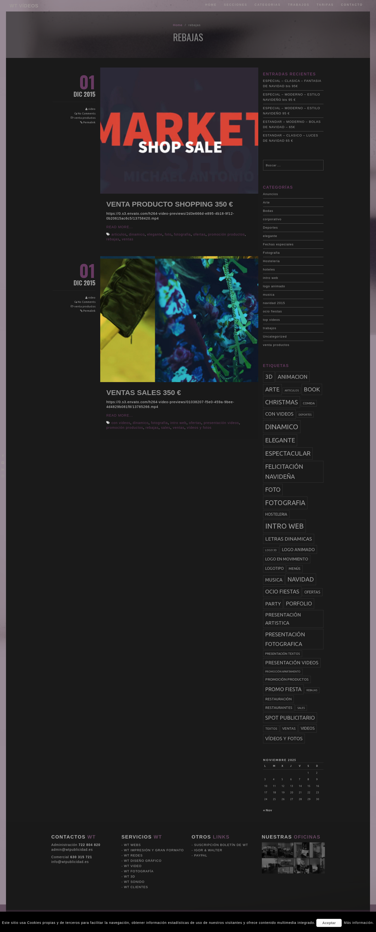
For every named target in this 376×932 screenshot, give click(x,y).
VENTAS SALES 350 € (143, 392)
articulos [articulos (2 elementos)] (292, 390)
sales (165, 427)
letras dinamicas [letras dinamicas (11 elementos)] (288, 539)
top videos (271, 320)
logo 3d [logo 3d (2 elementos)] (271, 550)
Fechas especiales (278, 244)
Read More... (119, 227)
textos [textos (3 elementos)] (271, 728)
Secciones (235, 4)
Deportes (270, 227)
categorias (268, 4)
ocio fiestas (272, 311)
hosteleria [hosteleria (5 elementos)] (276, 514)
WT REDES (133, 822)
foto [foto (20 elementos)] (273, 489)
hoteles (269, 269)
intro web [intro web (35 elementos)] (284, 526)
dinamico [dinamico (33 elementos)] (281, 426)
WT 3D (129, 843)
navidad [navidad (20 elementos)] (301, 579)
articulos (119, 234)
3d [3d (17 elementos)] (269, 376)
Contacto (352, 4)
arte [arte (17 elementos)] (272, 389)
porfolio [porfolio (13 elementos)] (299, 603)
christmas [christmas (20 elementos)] (281, 402)
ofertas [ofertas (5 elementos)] (312, 592)
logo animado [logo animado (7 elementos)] (298, 549)
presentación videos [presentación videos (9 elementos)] (291, 662)
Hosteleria (271, 261)
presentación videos (221, 423)
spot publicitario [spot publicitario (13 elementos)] (290, 718)
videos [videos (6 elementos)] (308, 728)
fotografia (182, 234)
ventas (127, 239)
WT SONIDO (134, 848)
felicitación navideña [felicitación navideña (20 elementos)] (284, 471)
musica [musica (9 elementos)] (273, 579)
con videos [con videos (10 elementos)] (279, 414)
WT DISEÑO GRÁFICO (143, 827)
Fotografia (271, 252)
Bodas (268, 211)
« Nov (267, 810)
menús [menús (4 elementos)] (294, 568)
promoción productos (226, 234)
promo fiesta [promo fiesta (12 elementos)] (283, 689)
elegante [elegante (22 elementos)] (280, 440)
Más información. (359, 923)
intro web (178, 423)
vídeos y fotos (199, 427)
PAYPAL (200, 822)
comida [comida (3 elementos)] (309, 403)
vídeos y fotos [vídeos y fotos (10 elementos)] (284, 738)
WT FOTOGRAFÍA (138, 838)
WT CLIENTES (136, 853)
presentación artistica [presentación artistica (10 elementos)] (283, 619)
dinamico (137, 234)
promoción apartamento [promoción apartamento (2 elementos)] (282, 671)
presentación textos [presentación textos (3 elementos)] (282, 653)
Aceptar (329, 923)
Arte (266, 202)
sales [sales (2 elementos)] (301, 707)
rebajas (112, 239)
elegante (154, 234)
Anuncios (270, 194)
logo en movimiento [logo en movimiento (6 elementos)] (286, 559)
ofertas (199, 234)
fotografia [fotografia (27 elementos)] (285, 502)
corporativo (272, 219)
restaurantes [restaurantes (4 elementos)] (278, 708)
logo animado (274, 286)
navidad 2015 (274, 303)
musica (269, 294)
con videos (121, 423)
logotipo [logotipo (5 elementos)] (274, 568)
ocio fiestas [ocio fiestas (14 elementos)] (282, 591)
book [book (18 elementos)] (312, 389)
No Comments (86, 113)
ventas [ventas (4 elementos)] (289, 728)
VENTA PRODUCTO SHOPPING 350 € (169, 204)
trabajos (299, 4)
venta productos (84, 117)
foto (168, 234)
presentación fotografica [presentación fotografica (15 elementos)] (285, 639)
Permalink (89, 122)
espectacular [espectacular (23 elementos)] (288, 453)
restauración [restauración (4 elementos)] (278, 699)
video (91, 108)
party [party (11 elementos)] (273, 603)
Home (211, 4)
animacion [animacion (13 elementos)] (292, 377)
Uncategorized (275, 336)
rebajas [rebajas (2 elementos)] (311, 690)
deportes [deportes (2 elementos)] (305, 414)
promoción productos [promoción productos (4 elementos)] (287, 679)
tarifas (325, 4)
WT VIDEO (133, 832)
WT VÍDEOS (24, 5)
